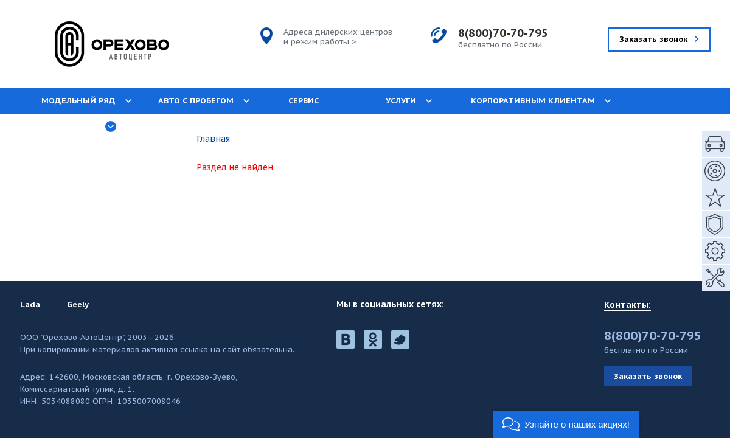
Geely (78, 305)
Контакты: (627, 304)
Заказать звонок (648, 376)
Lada (30, 305)
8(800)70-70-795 (503, 33)
